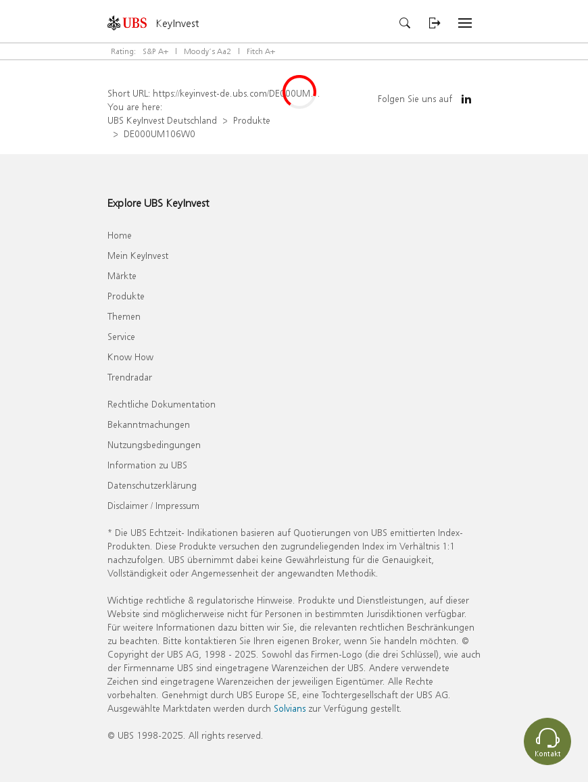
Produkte (251, 120)
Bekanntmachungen (148, 424)
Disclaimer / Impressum (153, 505)
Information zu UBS (147, 464)
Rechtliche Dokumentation (161, 403)
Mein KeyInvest (137, 255)
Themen (124, 316)
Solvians (289, 708)
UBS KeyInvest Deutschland (162, 120)
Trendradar (129, 376)
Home (119, 234)
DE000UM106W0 (159, 133)
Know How (130, 356)
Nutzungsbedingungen (154, 444)
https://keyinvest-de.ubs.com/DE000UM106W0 (247, 93)
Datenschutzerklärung (152, 485)
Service (121, 336)
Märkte (122, 275)
